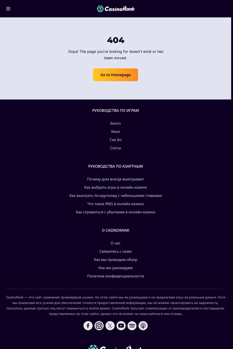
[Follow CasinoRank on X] (110, 325)
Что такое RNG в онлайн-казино (115, 203)
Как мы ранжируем (116, 267)
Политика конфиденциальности (115, 276)
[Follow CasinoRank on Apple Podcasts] (143, 325)
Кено (115, 131)
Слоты (115, 147)
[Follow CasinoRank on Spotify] (132, 325)
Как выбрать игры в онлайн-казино (115, 187)
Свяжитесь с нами (116, 251)
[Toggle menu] (8, 8)
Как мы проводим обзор (115, 259)
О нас (116, 243)
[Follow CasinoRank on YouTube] (121, 325)
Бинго (115, 123)
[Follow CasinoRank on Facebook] (88, 325)
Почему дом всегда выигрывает (115, 179)
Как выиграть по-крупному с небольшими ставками (115, 195)
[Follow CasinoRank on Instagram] (99, 325)
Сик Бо (116, 139)
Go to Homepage (115, 74)
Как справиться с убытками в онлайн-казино (115, 212)
